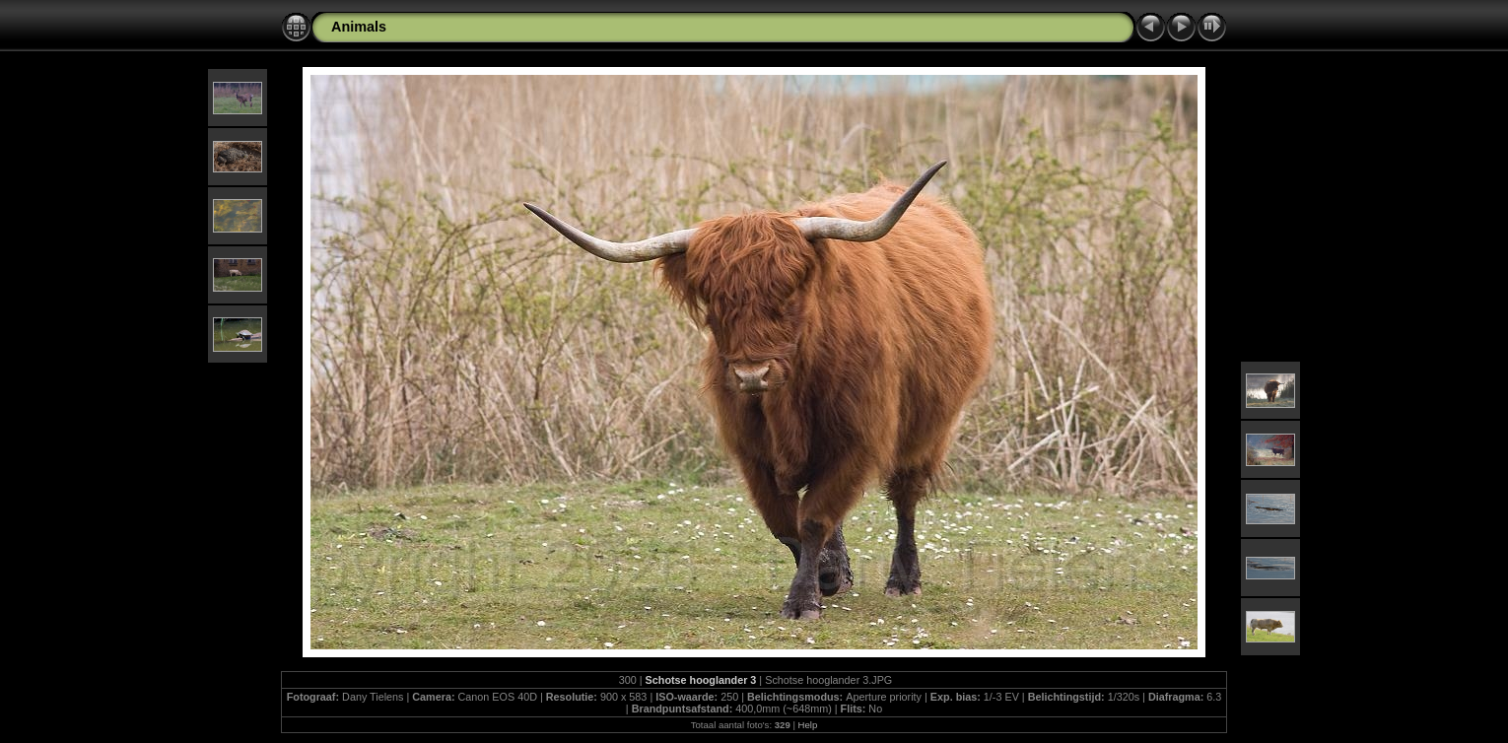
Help (808, 724)
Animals (358, 26)
